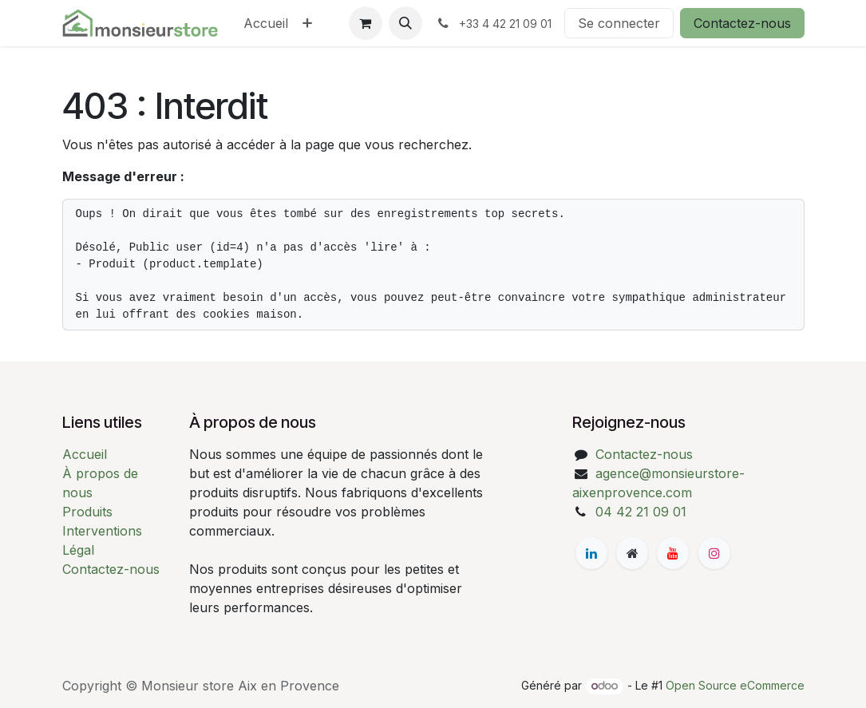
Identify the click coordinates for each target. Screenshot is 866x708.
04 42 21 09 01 (640, 512)
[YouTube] (673, 553)
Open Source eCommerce (735, 685)
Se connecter (619, 23)
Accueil (84, 454)
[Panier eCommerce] (365, 23)
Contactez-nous (742, 23)
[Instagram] (714, 553)
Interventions (102, 531)
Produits (87, 512)
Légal (78, 550)
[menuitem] (266, 23)
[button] (405, 23)
